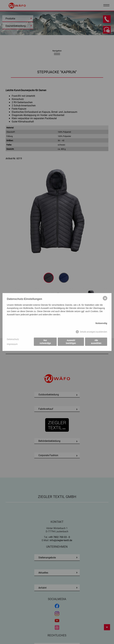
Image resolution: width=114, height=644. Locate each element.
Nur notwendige (45, 342)
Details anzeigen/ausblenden (93, 331)
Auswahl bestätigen (71, 342)
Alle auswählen (96, 342)
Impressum (12, 344)
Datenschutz (13, 339)
